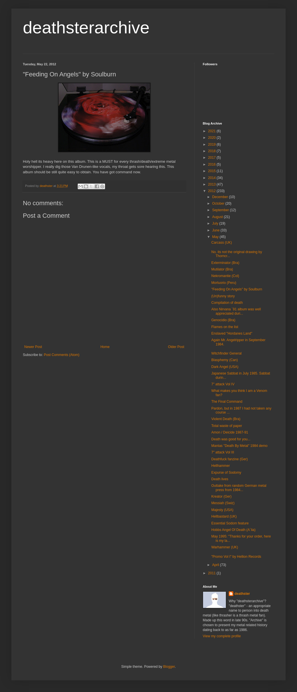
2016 (212, 164)
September (221, 210)
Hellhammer (220, 466)
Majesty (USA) (222, 510)
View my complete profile (222, 636)
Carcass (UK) (221, 243)
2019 (212, 144)
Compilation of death (227, 303)
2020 (212, 138)
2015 (212, 171)
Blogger (169, 667)
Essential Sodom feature (230, 523)
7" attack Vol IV (222, 384)
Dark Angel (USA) (224, 367)
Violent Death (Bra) (225, 419)
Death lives (219, 479)
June (216, 230)
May (216, 237)
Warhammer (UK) (224, 547)
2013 (212, 184)
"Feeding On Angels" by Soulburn (236, 289)
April (216, 565)
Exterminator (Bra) (225, 263)
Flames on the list (224, 327)
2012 (212, 191)
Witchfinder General (226, 353)
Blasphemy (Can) (224, 360)
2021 (212, 131)
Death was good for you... (230, 439)
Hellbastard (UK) (224, 516)
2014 (212, 178)
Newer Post (33, 347)
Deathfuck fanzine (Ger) (229, 459)
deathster (242, 594)
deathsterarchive (86, 27)
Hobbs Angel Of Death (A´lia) (233, 530)
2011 (212, 573)
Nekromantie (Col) (225, 276)
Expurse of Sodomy (226, 473)
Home (105, 347)
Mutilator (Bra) (222, 269)
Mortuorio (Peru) (223, 283)
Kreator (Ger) (221, 496)
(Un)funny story (223, 296)
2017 (212, 158)
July (215, 223)
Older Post (176, 347)
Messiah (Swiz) (222, 503)
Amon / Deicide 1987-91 (229, 432)
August (218, 217)
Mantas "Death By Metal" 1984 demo (239, 446)
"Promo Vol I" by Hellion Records (236, 557)
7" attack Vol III (222, 452)
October (218, 203)
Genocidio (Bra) (223, 320)
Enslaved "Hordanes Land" (231, 333)
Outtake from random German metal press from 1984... (238, 488)
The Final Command (226, 402)
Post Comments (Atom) (61, 355)
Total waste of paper (226, 426)
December (220, 197)
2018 (212, 151)
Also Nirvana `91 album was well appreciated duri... (236, 311)
